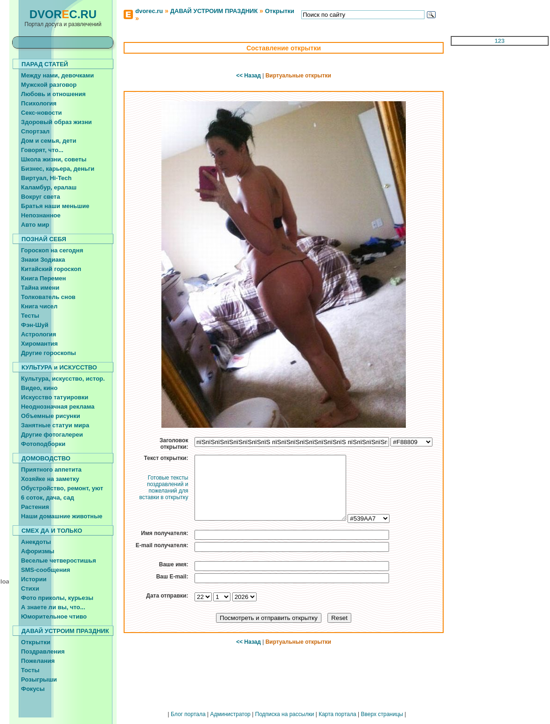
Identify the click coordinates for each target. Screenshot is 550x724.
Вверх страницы (382, 714)
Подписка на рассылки (284, 714)
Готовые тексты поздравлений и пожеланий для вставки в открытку (163, 487)
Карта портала (337, 714)
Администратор (230, 714)
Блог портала (188, 714)
